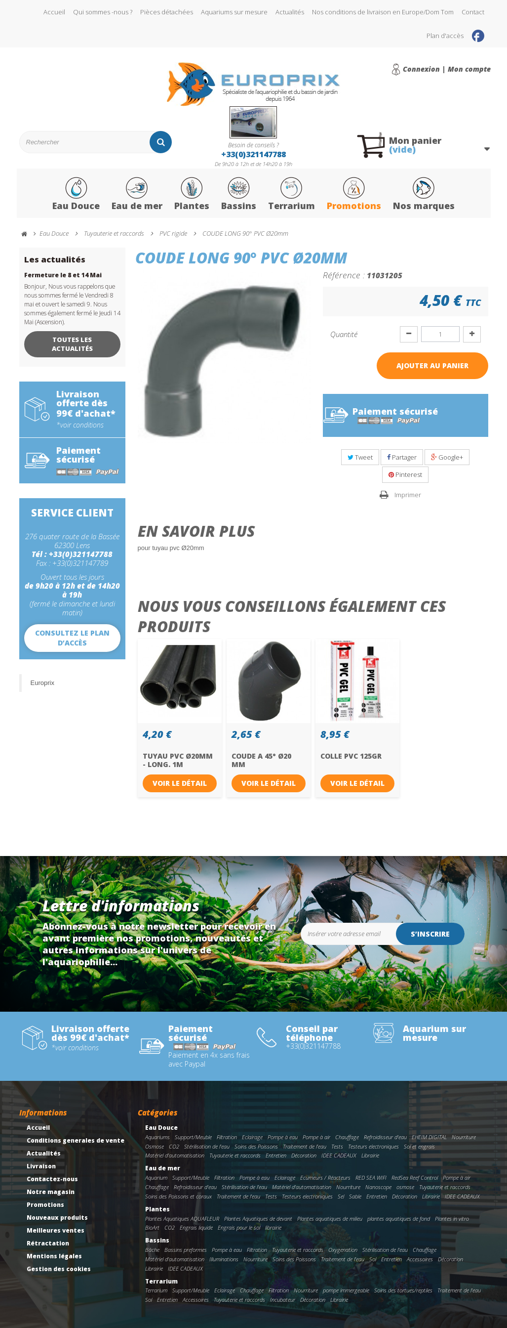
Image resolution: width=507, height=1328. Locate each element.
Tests (337, 1146)
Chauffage (347, 1137)
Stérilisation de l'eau (207, 1146)
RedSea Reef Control (414, 1177)
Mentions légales (54, 1256)
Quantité (343, 334)
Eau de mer (137, 194)
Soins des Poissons (256, 1146)
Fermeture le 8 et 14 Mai (63, 275)
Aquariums (157, 1137)
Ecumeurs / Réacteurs (325, 1177)
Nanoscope (378, 1187)
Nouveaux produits (57, 1217)
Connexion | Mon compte (447, 69)
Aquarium (156, 1177)
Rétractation (48, 1243)
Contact (473, 11)
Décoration (303, 1155)
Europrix (42, 682)
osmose (405, 1187)
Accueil (54, 11)
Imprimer (407, 494)
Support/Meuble (193, 1137)
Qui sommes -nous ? (102, 11)
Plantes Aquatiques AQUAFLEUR (182, 1218)
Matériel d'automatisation (174, 1155)
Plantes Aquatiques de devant (258, 1218)
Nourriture (464, 1137)
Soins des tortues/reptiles (403, 1290)
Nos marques (424, 194)
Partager (402, 457)
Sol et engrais (419, 1146)
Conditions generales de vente (75, 1140)
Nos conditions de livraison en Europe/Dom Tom (383, 11)
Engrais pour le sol (239, 1227)
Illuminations (223, 1259)
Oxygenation (342, 1249)
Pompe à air (316, 1137)
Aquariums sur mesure (234, 11)
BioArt (152, 1227)
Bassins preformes (185, 1249)
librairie (273, 1227)
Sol (372, 1259)
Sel (341, 1196)
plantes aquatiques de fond (398, 1218)
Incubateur (282, 1299)
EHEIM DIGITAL (429, 1137)
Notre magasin (51, 1192)
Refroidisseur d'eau (385, 1137)
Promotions (354, 194)
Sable (355, 1196)
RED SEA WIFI (371, 1177)
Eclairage (252, 1137)
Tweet (360, 457)
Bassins (238, 194)
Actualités (289, 11)
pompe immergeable (346, 1290)
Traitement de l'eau (304, 1146)
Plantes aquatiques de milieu (329, 1218)
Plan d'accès (445, 35)
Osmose (154, 1146)
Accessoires (420, 1259)
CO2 (174, 1146)
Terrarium (291, 194)
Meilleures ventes (55, 1230)
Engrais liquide (196, 1227)
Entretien (276, 1155)
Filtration (227, 1137)
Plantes (191, 194)
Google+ (447, 457)
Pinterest (405, 474)
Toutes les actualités (72, 344)
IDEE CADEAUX (338, 1155)
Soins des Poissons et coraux (178, 1196)
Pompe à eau (283, 1137)
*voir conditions (80, 425)
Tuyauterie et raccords (235, 1155)
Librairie (370, 1155)
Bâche (152, 1249)
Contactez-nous (52, 1179)
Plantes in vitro (452, 1218)
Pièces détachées (166, 11)
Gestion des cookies (59, 1269)
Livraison (41, 1166)
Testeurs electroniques (373, 1146)
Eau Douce (76, 194)
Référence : (344, 274)
